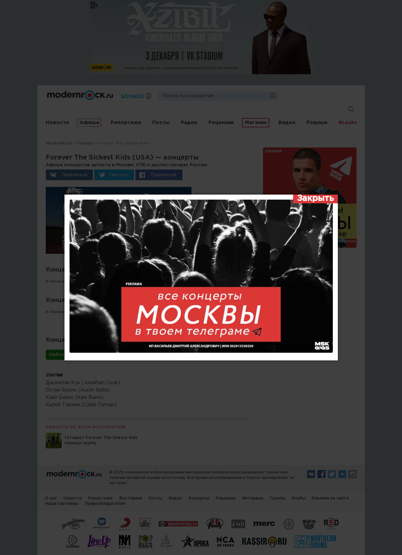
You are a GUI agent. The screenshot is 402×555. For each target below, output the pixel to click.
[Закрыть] (315, 199)
